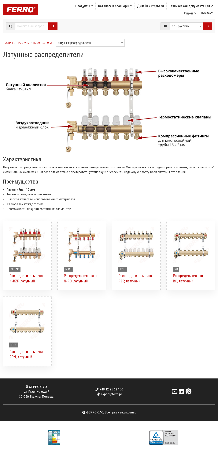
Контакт (207, 13)
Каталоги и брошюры (115, 6)
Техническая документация (191, 6)
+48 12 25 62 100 (109, 389)
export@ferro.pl (109, 394)
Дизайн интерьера (150, 6)
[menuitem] (84, 6)
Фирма (190, 13)
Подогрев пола (42, 42)
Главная (8, 42)
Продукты (84, 6)
